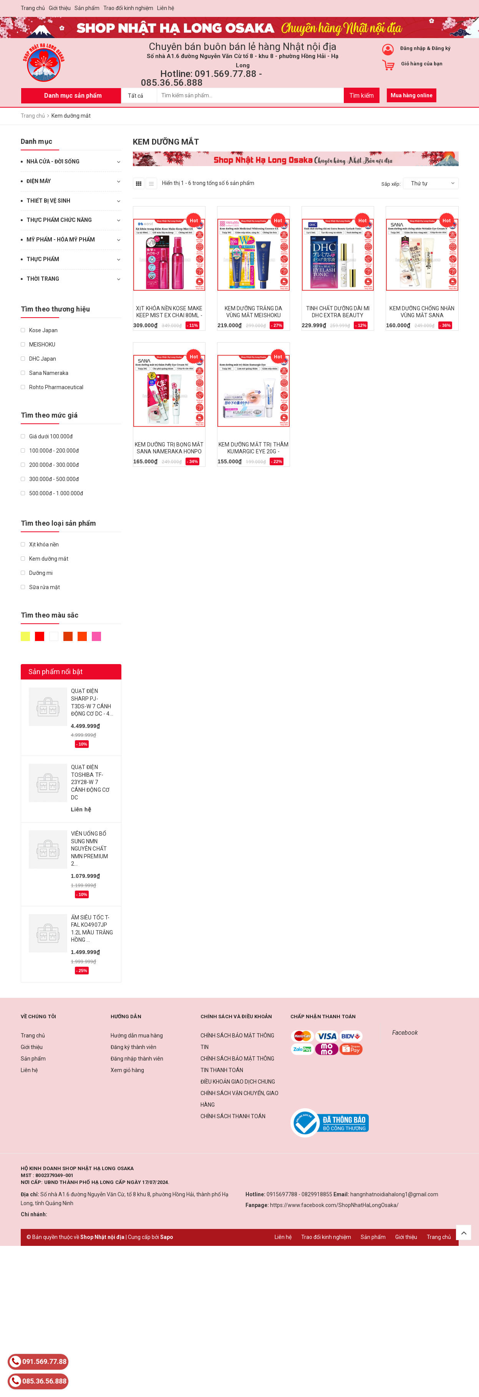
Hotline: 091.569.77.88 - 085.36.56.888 (201, 78)
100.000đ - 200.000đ (50, 451)
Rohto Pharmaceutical (52, 387)
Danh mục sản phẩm (73, 95)
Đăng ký (441, 48)
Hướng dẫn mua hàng (137, 1035)
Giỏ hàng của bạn (422, 64)
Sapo (166, 1237)
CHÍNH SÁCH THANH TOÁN (233, 1116)
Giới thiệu (60, 8)
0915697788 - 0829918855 (299, 1194)
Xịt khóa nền (40, 544)
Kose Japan (39, 330)
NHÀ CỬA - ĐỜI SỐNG (53, 161)
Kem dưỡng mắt (44, 559)
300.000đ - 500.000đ (50, 479)
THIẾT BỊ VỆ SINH (48, 201)
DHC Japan (38, 359)
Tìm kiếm (362, 95)
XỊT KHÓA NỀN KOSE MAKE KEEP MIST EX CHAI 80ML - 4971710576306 (169, 315)
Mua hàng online (412, 95)
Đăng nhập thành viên (137, 1059)
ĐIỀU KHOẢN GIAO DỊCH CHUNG (238, 1082)
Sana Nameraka (44, 373)
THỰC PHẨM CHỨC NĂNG (59, 220)
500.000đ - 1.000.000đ (52, 493)
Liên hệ (165, 8)
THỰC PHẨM (43, 259)
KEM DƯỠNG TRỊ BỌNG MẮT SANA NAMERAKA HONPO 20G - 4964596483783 (169, 451)
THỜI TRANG (43, 279)
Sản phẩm (87, 8)
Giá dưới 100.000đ (47, 436)
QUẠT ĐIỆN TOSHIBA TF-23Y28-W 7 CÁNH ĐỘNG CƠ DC (90, 782)
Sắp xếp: (391, 184)
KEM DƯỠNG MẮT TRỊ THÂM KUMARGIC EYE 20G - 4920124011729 (253, 451)
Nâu (68, 636)
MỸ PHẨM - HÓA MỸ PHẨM (61, 239)
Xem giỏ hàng (127, 1070)
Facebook (405, 1032)
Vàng (25, 636)
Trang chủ (33, 8)
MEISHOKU (38, 344)
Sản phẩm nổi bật (55, 672)
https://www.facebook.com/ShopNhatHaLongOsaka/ (334, 1205)
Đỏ (39, 636)
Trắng (53, 636)
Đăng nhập (413, 48)
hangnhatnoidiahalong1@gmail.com (394, 1194)
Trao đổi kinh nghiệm (128, 8)
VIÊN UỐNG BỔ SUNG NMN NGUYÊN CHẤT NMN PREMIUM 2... (89, 849)
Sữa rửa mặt (40, 587)
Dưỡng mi (37, 573)
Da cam (82, 636)
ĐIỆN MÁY (39, 181)
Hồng (96, 636)
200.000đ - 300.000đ (50, 465)
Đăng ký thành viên (133, 1047)
